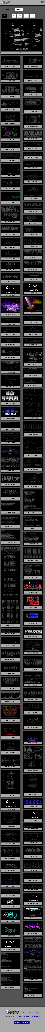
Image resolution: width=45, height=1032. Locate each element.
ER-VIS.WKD (33, 345)
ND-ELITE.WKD (10, 634)
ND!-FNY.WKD (33, 636)
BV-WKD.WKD (33, 234)
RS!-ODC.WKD (33, 743)
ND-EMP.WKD (10, 645)
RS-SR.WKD (10, 795)
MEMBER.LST (10, 625)
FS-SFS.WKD (10, 429)
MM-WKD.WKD (33, 592)
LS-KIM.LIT (33, 528)
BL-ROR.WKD (10, 189)
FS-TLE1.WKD (33, 455)
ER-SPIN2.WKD (10, 344)
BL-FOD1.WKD (10, 176)
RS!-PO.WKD (10, 752)
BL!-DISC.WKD (10, 149)
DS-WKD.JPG (10, 314)
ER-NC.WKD (33, 334)
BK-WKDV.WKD (33, 139)
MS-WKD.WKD (33, 624)
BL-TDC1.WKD (10, 202)
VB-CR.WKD (33, 918)
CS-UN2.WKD (10, 281)
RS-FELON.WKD (10, 767)
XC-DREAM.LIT (10, 987)
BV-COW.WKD (33, 211)
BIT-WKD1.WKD (10, 109)
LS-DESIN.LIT (10, 526)
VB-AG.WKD (10, 907)
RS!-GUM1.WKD (33, 727)
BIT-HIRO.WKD (33, 67)
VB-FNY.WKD (10, 921)
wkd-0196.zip (22, 53)
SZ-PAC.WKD (33, 870)
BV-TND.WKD (10, 235)
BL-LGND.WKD (33, 182)
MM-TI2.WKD (33, 577)
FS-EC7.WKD (10, 387)
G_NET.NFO (10, 471)
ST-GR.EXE (33, 820)
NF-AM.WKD (33, 669)
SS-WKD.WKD (33, 806)
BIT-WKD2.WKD (10, 123)
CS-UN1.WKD (33, 279)
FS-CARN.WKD (10, 372)
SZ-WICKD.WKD (10, 870)
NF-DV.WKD (10, 688)
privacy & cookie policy (27, 1017)
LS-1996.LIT (33, 513)
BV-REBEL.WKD (10, 222)
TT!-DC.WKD (10, 886)
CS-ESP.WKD (10, 259)
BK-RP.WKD (10, 140)
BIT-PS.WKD (33, 111)
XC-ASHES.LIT (10, 970)
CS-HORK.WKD (33, 269)
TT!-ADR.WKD (33, 881)
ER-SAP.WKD (10, 334)
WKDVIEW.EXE (10, 949)
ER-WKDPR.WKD (10, 358)
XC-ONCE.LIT (33, 996)
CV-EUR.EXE (10, 295)
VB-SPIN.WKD (10, 936)
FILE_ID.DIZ (33, 364)
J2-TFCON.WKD (33, 469)
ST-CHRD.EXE (10, 809)
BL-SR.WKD (33, 198)
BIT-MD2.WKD (33, 80)
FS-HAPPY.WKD (33, 418)
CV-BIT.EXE (33, 293)
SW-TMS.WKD (33, 843)
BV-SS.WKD (33, 223)
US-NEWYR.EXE (33, 903)
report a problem (21, 1022)
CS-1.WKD (33, 257)
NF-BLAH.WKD (33, 685)
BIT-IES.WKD (10, 81)
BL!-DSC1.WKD (33, 157)
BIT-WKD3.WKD (33, 126)
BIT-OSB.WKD (10, 96)
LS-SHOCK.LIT (33, 544)
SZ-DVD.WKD (33, 857)
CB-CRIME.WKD (10, 247)
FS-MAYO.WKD (10, 418)
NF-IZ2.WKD (10, 720)
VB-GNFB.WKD (33, 933)
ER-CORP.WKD (10, 324)
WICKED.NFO (33, 980)
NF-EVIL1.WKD (33, 700)
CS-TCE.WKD (10, 270)
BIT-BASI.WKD (10, 67)
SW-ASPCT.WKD (33, 829)
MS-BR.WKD (33, 607)
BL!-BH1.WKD (33, 148)
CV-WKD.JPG (33, 313)
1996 (3, 9)
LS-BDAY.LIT (10, 512)
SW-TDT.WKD (10, 844)
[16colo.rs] (5, 2)
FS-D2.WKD (33, 375)
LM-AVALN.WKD (10, 485)
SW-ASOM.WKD (10, 826)
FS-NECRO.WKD (33, 434)
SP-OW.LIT (33, 794)
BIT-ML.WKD (33, 94)
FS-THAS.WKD (10, 443)
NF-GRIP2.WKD (10, 701)
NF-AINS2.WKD (33, 653)
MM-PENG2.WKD (33, 560)
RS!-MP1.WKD (10, 737)
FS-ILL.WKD (10, 403)
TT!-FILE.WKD (33, 890)
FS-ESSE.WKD (33, 385)
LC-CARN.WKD (33, 486)
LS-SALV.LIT (10, 543)
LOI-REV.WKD (10, 498)
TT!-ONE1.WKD (10, 895)
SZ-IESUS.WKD (10, 858)
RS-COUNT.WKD (33, 771)
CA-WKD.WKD (33, 246)
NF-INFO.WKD (33, 712)
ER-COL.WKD (33, 323)
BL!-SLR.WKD (33, 168)
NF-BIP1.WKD (10, 674)
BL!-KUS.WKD (10, 160)
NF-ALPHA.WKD (10, 659)
